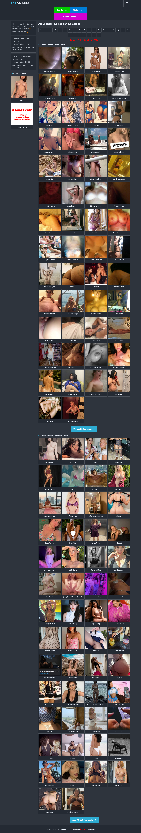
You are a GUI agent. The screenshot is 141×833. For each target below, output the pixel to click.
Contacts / (78, 829)
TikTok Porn (78, 10)
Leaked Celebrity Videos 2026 (84, 40)
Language (91, 829)
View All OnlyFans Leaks (84, 820)
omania (20, 3)
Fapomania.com (63, 829)
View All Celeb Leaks (84, 429)
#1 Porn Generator (70, 17)
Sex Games (62, 10)
